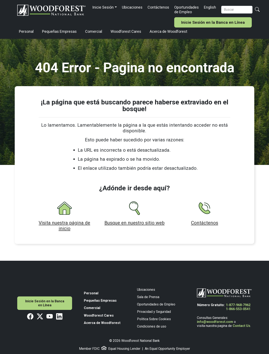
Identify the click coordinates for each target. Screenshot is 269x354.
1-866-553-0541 (238, 309)
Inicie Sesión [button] (103, 7)
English (210, 7)
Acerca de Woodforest (168, 31)
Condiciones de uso (151, 326)
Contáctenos (158, 7)
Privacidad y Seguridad (154, 312)
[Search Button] (257, 9)
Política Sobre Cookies (154, 319)
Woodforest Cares (126, 31)
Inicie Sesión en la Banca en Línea (213, 22)
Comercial (93, 31)
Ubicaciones (132, 7)
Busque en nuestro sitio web (134, 222)
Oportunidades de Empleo (186, 9)
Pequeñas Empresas (59, 31)
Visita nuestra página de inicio (64, 225)
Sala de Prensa (148, 297)
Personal (26, 31)
